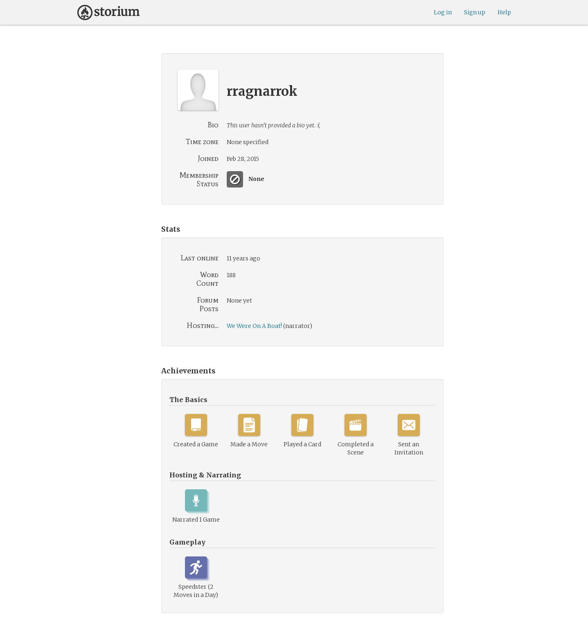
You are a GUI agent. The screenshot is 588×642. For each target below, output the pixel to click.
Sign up (474, 12)
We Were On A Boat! (254, 326)
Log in (443, 12)
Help (504, 12)
